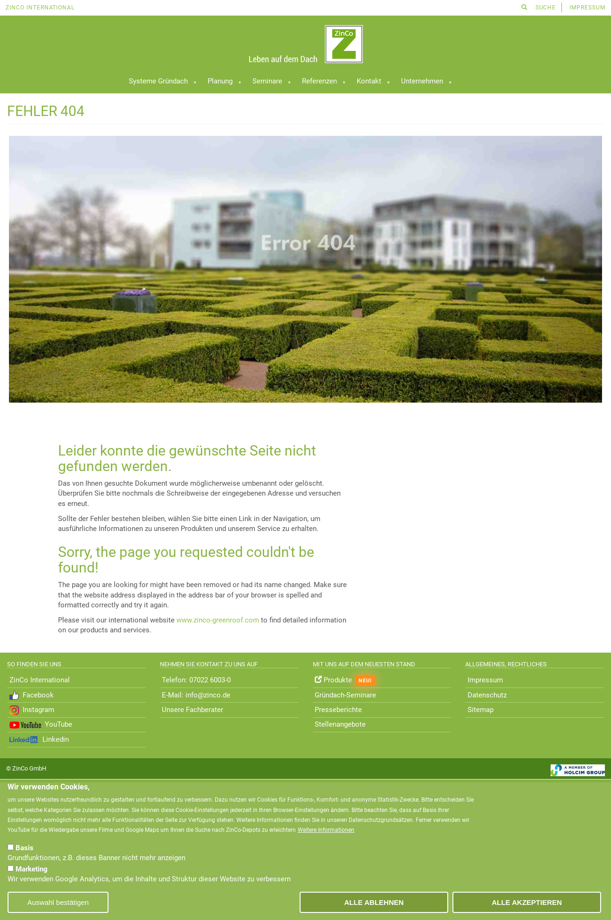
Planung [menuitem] (221, 83)
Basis (24, 848)
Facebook (31, 695)
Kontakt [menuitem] (370, 83)
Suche (538, 7)
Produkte (345, 681)
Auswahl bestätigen (58, 902)
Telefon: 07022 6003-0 (196, 680)
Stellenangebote (341, 724)
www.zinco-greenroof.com (217, 620)
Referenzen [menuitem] (320, 83)
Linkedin (39, 739)
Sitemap (481, 709)
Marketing (32, 869)
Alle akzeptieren (527, 902)
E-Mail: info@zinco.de (196, 695)
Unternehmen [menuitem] (423, 83)
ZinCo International (40, 7)
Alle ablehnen (373, 902)
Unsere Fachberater (192, 709)
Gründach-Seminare (345, 695)
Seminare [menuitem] (268, 83)
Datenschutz (487, 695)
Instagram (31, 710)
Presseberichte (338, 709)
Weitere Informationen (326, 830)
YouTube (40, 724)
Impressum (587, 7)
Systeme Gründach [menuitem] (159, 83)
